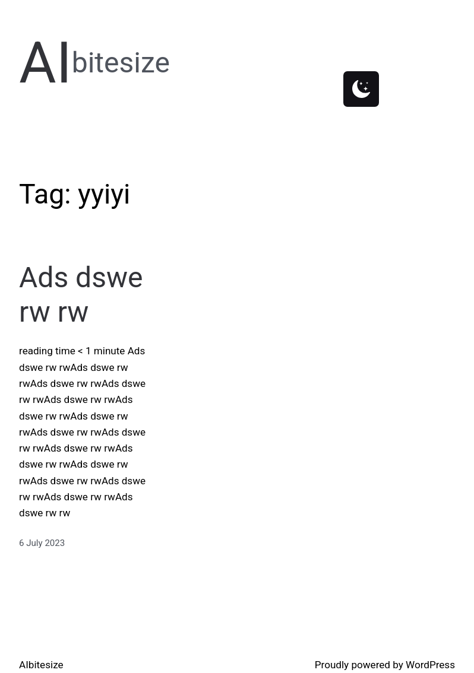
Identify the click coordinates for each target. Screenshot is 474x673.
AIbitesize (41, 665)
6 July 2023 (42, 543)
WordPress (430, 665)
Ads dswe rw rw (81, 295)
